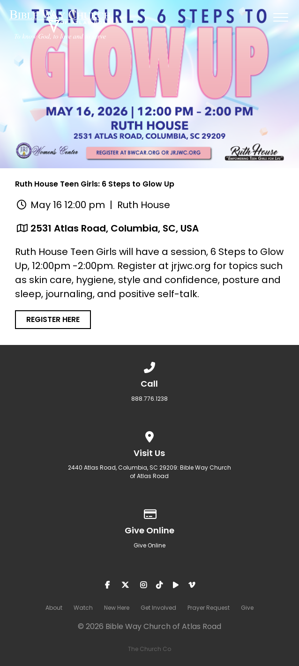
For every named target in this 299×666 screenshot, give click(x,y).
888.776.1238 (149, 399)
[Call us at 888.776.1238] (149, 366)
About (53, 608)
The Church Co (149, 649)
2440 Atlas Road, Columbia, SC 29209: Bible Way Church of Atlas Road (149, 472)
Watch (83, 608)
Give (247, 608)
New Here (116, 608)
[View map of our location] (149, 435)
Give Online (149, 545)
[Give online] (149, 512)
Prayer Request (208, 608)
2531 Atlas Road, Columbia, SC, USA (114, 228)
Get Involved (158, 608)
